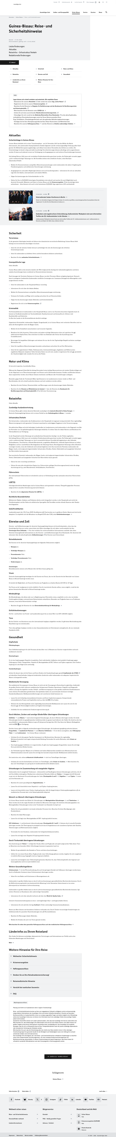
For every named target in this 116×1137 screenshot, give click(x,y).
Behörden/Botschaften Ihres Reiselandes (47, 114)
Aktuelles (15, 69)
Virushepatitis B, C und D (51, 822)
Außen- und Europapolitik (61, 12)
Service (85, 12)
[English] (103, 2)
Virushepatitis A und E (50, 775)
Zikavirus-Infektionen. (45, 730)
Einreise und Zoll (43, 74)
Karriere (93, 12)
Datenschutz (20, 1134)
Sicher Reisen (76, 12)
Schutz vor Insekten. (59, 760)
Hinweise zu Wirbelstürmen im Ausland (32, 388)
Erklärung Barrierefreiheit (41, 1134)
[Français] (106, 2)
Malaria (22, 717)
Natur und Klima (68, 69)
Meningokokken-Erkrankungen (55, 799)
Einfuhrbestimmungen (17, 610)
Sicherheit (41, 69)
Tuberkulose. (73, 799)
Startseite (12, 17)
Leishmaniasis (22, 732)
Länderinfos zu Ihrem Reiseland (19, 81)
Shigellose (63, 775)
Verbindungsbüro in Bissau (56, 412)
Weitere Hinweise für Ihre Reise (45, 81)
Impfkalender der (70, 672)
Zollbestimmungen (37, 534)
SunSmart (37, 903)
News (100, 12)
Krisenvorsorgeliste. (39, 104)
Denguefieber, (13, 730)
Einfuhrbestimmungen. (63, 514)
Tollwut (24, 842)
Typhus (73, 775)
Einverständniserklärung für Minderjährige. (47, 605)
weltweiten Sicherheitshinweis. (31, 257)
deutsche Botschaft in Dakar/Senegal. (61, 410)
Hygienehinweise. (38, 781)
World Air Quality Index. (54, 894)
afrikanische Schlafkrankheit (34, 756)
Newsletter (32, 101)
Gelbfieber (12, 717)
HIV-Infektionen (14, 822)
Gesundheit (66, 74)
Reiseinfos (16, 74)
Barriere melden (29, 1134)
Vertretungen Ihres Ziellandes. (18, 530)
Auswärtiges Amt (45, 12)
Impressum (11, 1134)
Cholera (59, 773)
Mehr (10, 941)
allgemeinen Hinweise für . (31, 491)
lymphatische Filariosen (26, 730)
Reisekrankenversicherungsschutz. (46, 112)
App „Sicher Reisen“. (58, 101)
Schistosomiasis (13, 868)
